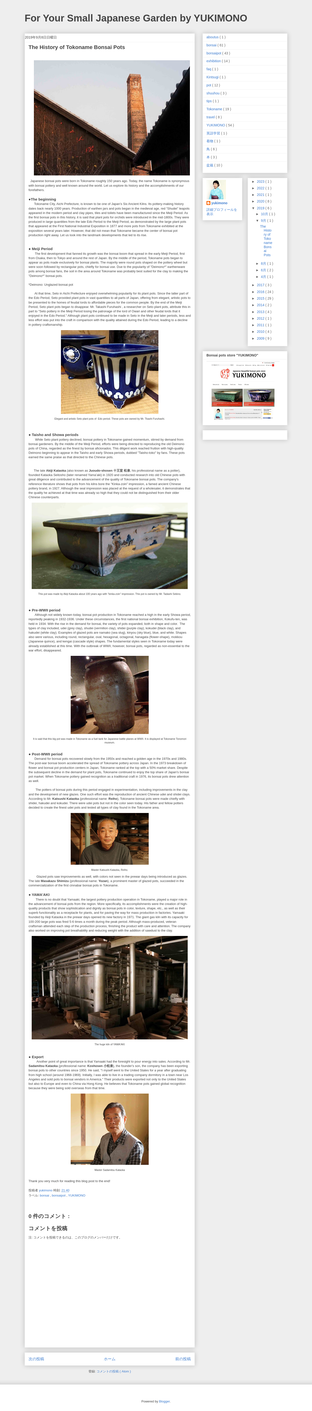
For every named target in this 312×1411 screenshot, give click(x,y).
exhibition (214, 61)
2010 (261, 332)
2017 (261, 285)
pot (209, 85)
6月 (264, 270)
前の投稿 (183, 1359)
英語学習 (213, 133)
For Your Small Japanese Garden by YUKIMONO (136, 18)
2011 (261, 325)
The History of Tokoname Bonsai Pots (266, 240)
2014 (261, 305)
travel (211, 117)
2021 (261, 195)
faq (209, 69)
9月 (264, 221)
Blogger (164, 1401)
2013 (261, 312)
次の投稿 (36, 1359)
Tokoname (214, 109)
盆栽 (210, 165)
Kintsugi (213, 77)
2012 (261, 318)
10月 (265, 214)
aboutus (213, 37)
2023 (261, 181)
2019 (261, 208)
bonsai (45, 1195)
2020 (261, 201)
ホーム (110, 1359)
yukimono (219, 203)
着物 (210, 141)
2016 (261, 292)
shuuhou (213, 93)
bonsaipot (59, 1195)
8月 (264, 263)
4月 (264, 277)
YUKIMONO (76, 1195)
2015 (261, 298)
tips (209, 101)
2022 (261, 188)
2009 (261, 338)
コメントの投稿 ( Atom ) (114, 1371)
